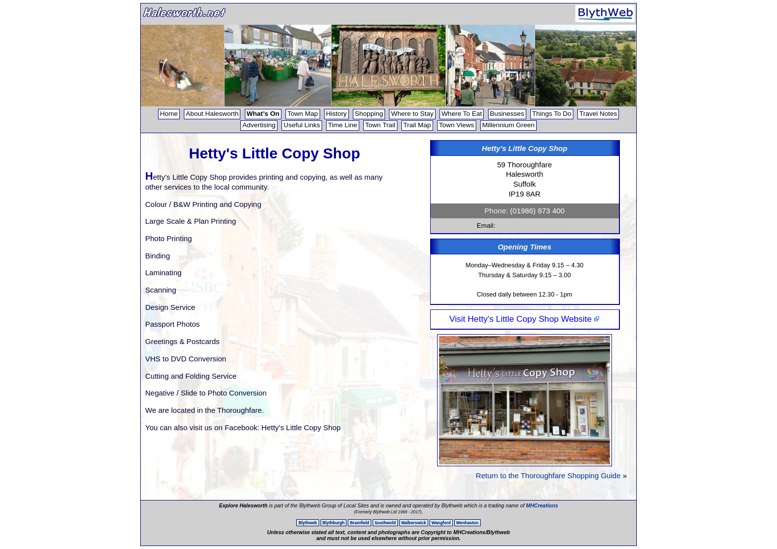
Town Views (456, 125)
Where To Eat (462, 113)
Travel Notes (598, 113)
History (336, 113)
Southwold (385, 522)
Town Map (302, 113)
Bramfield (359, 522)
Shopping (369, 113)
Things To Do (551, 113)
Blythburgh (334, 522)
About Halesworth (212, 113)
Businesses (507, 113)
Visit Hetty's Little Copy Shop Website (524, 319)
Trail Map (417, 125)
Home (169, 113)
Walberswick (413, 522)
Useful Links (301, 125)
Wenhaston (467, 522)
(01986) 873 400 (537, 210)
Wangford (441, 522)
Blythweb (307, 522)
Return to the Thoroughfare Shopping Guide (548, 475)
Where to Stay (412, 113)
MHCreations (542, 505)
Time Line (342, 125)
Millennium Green (508, 125)
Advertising (259, 125)
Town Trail (380, 125)
